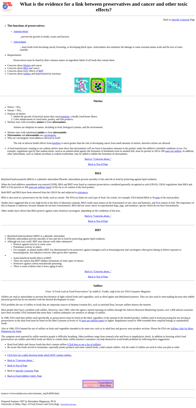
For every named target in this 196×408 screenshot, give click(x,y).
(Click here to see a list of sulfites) (84, 344)
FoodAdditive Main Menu (105, 384)
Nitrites (27, 65)
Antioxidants (19, 42)
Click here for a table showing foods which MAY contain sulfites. (39, 355)
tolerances (82, 192)
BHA (25, 68)
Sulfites (27, 73)
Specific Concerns (180, 19)
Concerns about (15, 65)
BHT (41, 71)
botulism (64, 116)
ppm (157, 197)
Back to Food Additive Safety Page (24, 376)
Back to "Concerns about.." (98, 159)
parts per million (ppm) (40, 187)
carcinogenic (50, 135)
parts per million (173, 151)
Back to (167, 19)
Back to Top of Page (98, 164)
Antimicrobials (20, 31)
